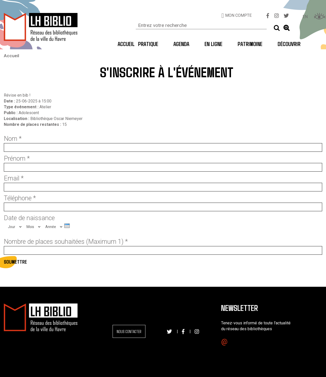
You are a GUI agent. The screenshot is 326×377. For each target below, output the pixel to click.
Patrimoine (250, 43)
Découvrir (289, 43)
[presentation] (67, 225)
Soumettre (15, 262)
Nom (13, 139)
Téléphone (20, 198)
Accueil (123, 43)
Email (14, 178)
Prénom (17, 159)
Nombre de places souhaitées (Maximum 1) (66, 242)
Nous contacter (129, 331)
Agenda (181, 43)
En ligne (213, 43)
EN (305, 16)
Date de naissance (29, 218)
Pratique (148, 43)
